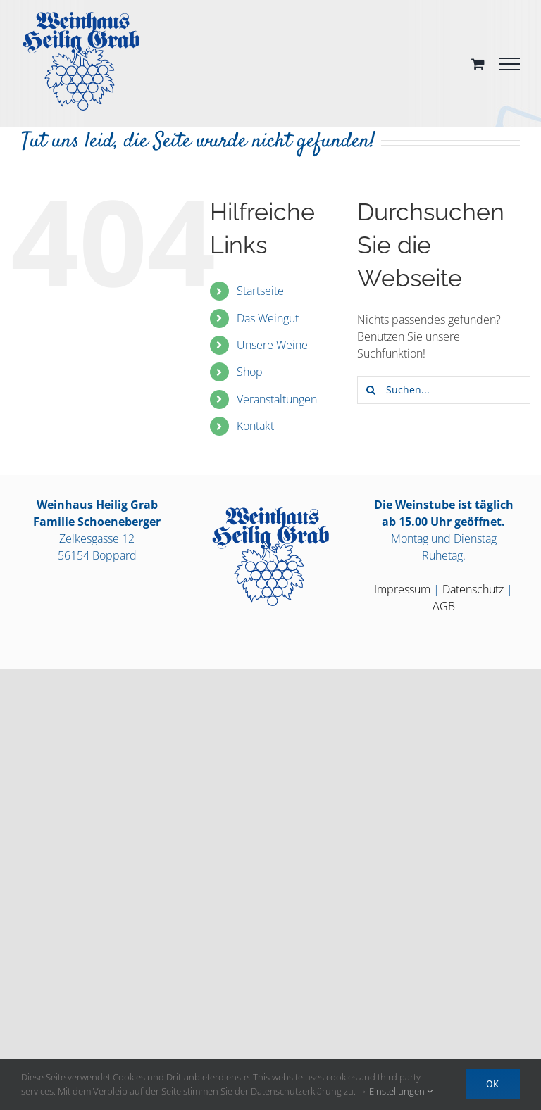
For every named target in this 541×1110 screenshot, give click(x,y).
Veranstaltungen (277, 399)
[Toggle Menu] (509, 64)
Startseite (260, 290)
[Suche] (371, 390)
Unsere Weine (272, 345)
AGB (444, 606)
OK (492, 1084)
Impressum (402, 589)
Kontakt (255, 426)
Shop (250, 371)
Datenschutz (473, 589)
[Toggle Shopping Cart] (478, 63)
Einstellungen (401, 1091)
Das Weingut (268, 318)
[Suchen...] (443, 390)
